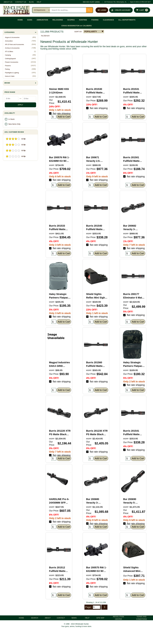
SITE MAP (100, 618)
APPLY (20, 105)
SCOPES (71, 20)
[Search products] (68, 10)
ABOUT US (8, 2)
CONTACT (61, 618)
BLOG (31, 2)
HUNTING (83, 20)
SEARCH (34, 618)
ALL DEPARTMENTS (127, 20)
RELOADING (57, 20)
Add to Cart (64, 116)
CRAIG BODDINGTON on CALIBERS (76, 26)
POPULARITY (90, 32)
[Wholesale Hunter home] (16, 10)
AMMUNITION (42, 20)
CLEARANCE (108, 20)
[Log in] (102, 10)
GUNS (29, 20)
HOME (20, 20)
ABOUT (48, 618)
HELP (39, 2)
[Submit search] (89, 10)
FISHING (95, 20)
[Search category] (41, 10)
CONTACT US (20, 2)
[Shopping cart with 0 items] (142, 10)
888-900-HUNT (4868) (91, 2)
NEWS (74, 618)
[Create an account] (121, 10)
